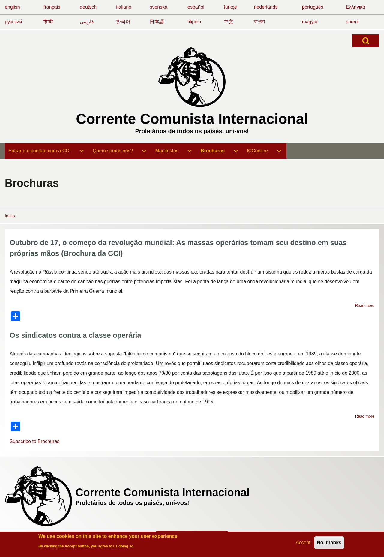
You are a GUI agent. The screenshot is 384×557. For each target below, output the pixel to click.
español (196, 7)
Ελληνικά (355, 7)
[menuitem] (39, 151)
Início (10, 216)
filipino (194, 21)
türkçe (230, 7)
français (52, 7)
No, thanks (329, 543)
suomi (352, 21)
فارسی (87, 21)
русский (13, 21)
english (12, 7)
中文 (228, 21)
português (312, 7)
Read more (364, 305)
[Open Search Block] (365, 40)
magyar (310, 21)
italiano (123, 7)
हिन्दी (48, 21)
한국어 (123, 21)
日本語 (157, 21)
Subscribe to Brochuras (34, 441)
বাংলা (259, 21)
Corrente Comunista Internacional (192, 119)
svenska (158, 7)
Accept (303, 543)
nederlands (266, 7)
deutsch (88, 7)
